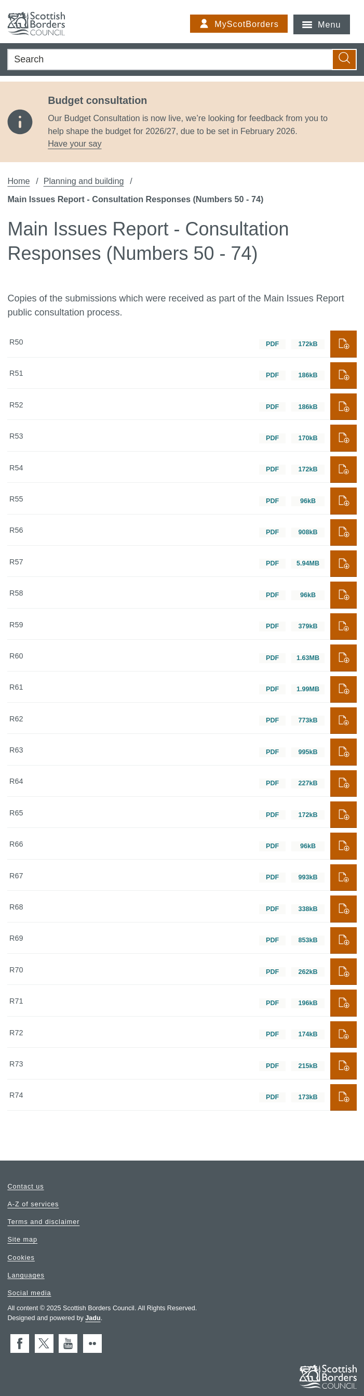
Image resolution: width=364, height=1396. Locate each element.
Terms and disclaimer (43, 1222)
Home (18, 181)
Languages (25, 1275)
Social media (29, 1292)
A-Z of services (33, 1204)
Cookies (21, 1257)
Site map (22, 1239)
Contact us (25, 1186)
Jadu (92, 1318)
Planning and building (84, 181)
